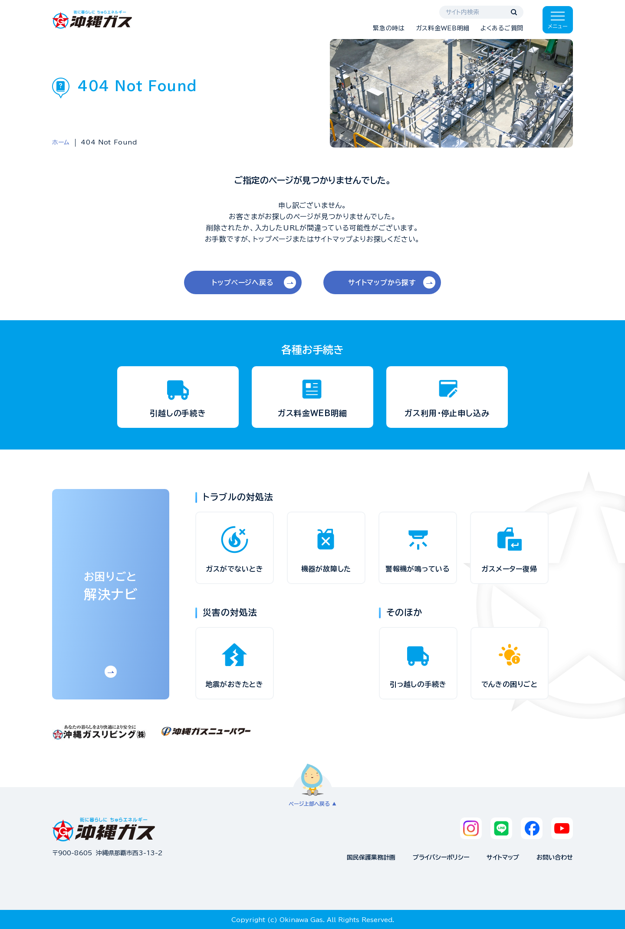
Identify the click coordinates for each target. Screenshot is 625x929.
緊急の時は (389, 28)
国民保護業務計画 (371, 857)
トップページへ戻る (242, 282)
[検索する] (514, 12)
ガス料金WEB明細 (443, 28)
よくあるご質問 (501, 28)
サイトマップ (503, 857)
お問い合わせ (554, 857)
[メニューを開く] (558, 19)
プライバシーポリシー (441, 857)
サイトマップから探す (382, 282)
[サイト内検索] (481, 12)
